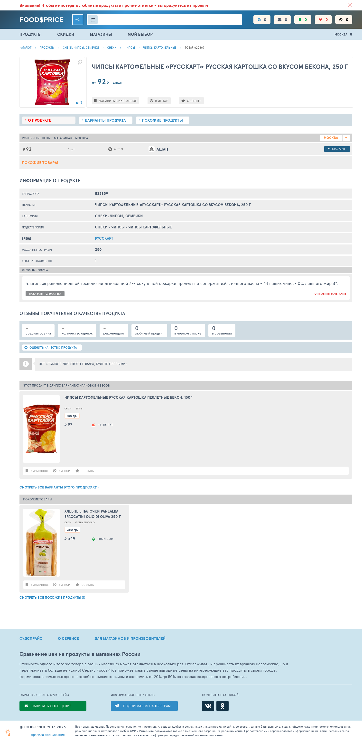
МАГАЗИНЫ (101, 34)
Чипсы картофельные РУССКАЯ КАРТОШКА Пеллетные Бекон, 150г (128, 397)
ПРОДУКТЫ (30, 34)
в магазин (336, 149)
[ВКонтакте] (208, 706)
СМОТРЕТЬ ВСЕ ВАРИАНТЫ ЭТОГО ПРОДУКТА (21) (59, 487)
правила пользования (48, 734)
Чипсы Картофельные (159, 47)
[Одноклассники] (222, 706)
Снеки (111, 47)
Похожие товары (40, 162)
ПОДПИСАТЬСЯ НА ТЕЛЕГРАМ (147, 706)
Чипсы (130, 47)
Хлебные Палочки (85, 522)
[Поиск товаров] (164, 19)
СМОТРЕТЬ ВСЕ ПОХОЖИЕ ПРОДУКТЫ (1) (52, 597)
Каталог (25, 47)
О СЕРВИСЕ (68, 638)
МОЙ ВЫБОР (140, 34)
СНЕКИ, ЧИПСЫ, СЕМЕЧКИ (81, 47)
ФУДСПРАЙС (30, 638)
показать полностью (45, 293)
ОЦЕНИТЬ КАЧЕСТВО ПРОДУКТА (50, 347)
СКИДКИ (65, 34)
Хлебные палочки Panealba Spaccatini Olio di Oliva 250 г (93, 514)
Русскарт (104, 238)
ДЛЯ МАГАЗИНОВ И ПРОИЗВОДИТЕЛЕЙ (130, 638)
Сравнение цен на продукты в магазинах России (79, 654)
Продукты (47, 47)
